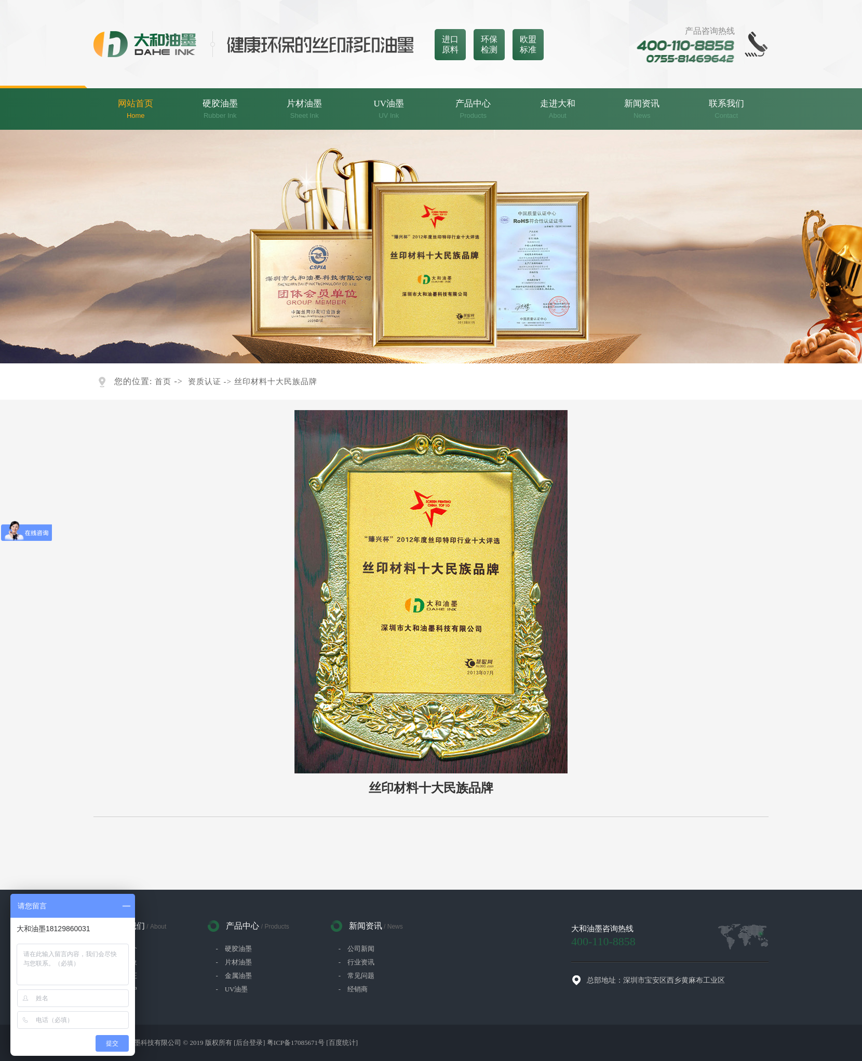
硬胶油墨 (220, 110)
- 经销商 (353, 989)
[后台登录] (249, 1042)
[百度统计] (342, 1042)
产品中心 (473, 110)
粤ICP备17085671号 (296, 1042)
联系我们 (726, 110)
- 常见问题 (356, 976)
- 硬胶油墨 (233, 949)
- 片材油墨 (233, 962)
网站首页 (135, 110)
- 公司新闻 (356, 949)
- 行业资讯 (356, 962)
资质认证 (204, 381)
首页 (163, 381)
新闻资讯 (642, 110)
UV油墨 (389, 110)
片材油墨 (304, 110)
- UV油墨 (232, 989)
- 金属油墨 (233, 976)
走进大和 (558, 110)
